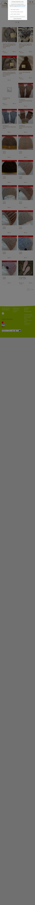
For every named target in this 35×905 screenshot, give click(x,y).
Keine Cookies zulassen (15, 14)
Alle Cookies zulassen (14, 9)
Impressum (23, 6)
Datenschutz (19, 6)
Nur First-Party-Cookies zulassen (16, 11)
